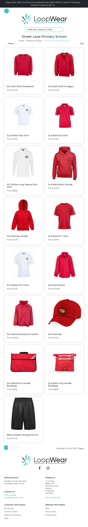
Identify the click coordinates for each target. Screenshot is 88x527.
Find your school (34, 41)
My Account (9, 508)
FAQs (6, 518)
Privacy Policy (50, 515)
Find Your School (10, 512)
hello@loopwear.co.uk (13, 498)
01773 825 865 (10, 495)
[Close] (83, 4)
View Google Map (52, 497)
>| (18, 447)
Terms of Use (50, 512)
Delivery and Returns (12, 515)
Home (21, 41)
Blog (47, 508)
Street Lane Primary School (56, 41)
